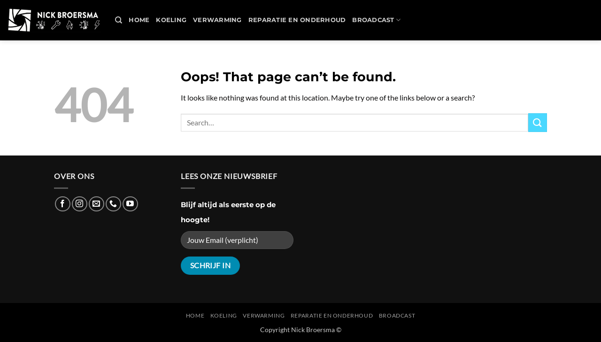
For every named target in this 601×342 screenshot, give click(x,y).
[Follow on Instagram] (79, 204)
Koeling (171, 19)
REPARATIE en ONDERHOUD (297, 19)
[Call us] (113, 204)
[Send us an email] (96, 204)
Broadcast (376, 20)
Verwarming (217, 19)
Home (139, 19)
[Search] (118, 20)
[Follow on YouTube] (130, 204)
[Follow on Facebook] (62, 204)
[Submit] (537, 122)
